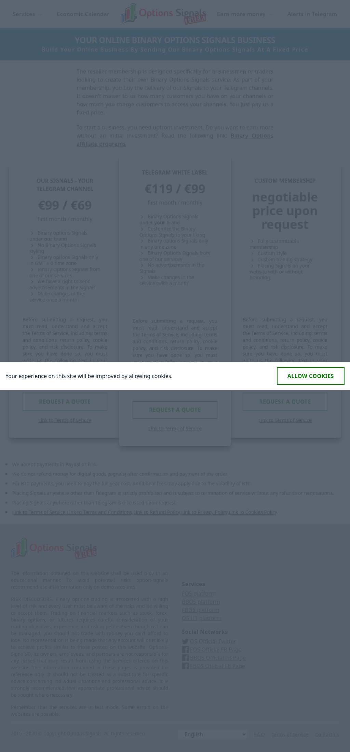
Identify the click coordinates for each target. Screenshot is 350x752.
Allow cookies (310, 376)
